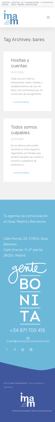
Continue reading (21, 102)
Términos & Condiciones (41, 411)
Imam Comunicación (18, 383)
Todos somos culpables (24, 129)
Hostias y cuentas (20, 63)
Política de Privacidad (21, 411)
